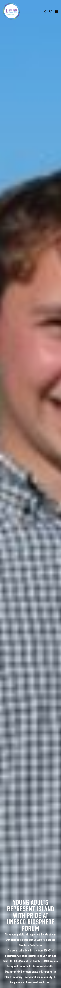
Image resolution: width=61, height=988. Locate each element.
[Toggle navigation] (56, 11)
